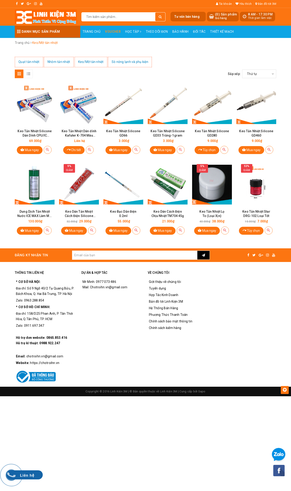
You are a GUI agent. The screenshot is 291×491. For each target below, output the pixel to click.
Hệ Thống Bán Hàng (163, 308)
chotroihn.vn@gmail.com (44, 356)
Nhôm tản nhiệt (59, 62)
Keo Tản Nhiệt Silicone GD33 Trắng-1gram (168, 133)
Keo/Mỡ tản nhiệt (91, 62)
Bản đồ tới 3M (265, 3)
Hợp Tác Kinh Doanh (163, 295)
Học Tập (133, 31)
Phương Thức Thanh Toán (168, 315)
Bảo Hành (180, 31)
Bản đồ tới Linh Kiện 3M (166, 301)
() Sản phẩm (226, 16)
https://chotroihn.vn (44, 363)
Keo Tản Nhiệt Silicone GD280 (212, 133)
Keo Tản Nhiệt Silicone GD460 (256, 133)
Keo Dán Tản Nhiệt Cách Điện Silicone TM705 (79, 214)
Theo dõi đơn (157, 31)
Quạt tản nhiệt (29, 62)
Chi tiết (74, 149)
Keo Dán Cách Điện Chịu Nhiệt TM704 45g (167, 214)
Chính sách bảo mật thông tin (170, 321)
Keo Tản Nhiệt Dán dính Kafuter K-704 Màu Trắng (79, 133)
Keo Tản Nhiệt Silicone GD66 (123, 133)
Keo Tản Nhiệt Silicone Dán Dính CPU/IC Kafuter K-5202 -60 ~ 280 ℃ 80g (35, 133)
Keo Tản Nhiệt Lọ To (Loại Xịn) (211, 214)
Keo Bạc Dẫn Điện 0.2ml (123, 214)
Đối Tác (199, 31)
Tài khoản (224, 3)
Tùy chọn (207, 149)
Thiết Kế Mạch (222, 31)
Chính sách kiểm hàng (165, 328)
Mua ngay (29, 149)
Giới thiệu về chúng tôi (165, 282)
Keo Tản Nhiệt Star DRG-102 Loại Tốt (256, 214)
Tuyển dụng (157, 288)
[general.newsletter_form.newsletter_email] (134, 255)
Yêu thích (244, 3)
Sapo (202, 391)
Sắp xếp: (234, 74)
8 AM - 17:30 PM (260, 14)
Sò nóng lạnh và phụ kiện (130, 62)
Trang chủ (92, 31)
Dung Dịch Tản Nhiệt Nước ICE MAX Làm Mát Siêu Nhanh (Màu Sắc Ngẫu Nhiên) (34, 214)
